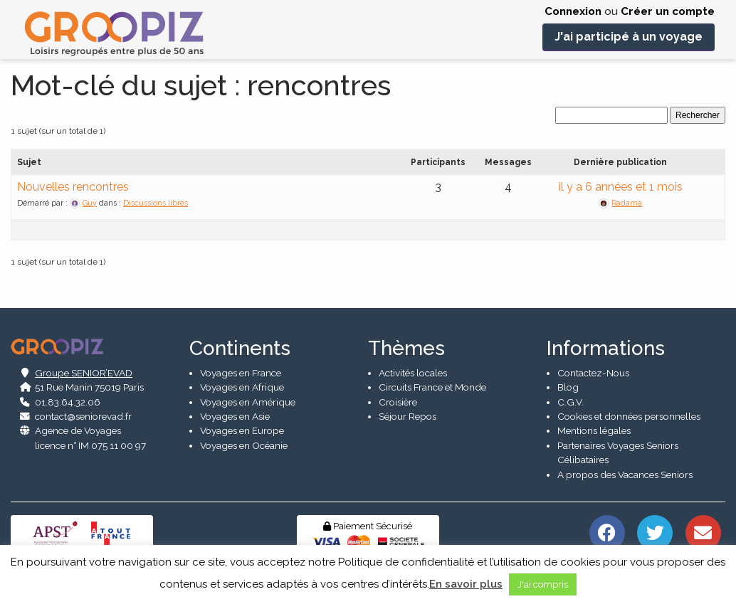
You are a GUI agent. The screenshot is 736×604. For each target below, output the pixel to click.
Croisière (398, 402)
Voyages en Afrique (242, 387)
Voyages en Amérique (247, 402)
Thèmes (406, 348)
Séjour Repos (407, 416)
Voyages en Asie (235, 416)
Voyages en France (240, 372)
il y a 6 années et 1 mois (621, 187)
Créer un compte (668, 11)
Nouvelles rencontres (73, 187)
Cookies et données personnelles (628, 416)
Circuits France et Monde (432, 387)
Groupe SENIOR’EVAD (83, 372)
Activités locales (413, 372)
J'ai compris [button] (542, 584)
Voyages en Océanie (244, 445)
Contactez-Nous (593, 372)
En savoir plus (466, 584)
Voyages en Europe (242, 430)
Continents (239, 348)
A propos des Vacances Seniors (625, 474)
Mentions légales (594, 430)
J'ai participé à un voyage (628, 36)
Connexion (573, 11)
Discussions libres (155, 203)
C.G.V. (570, 402)
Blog (568, 387)
